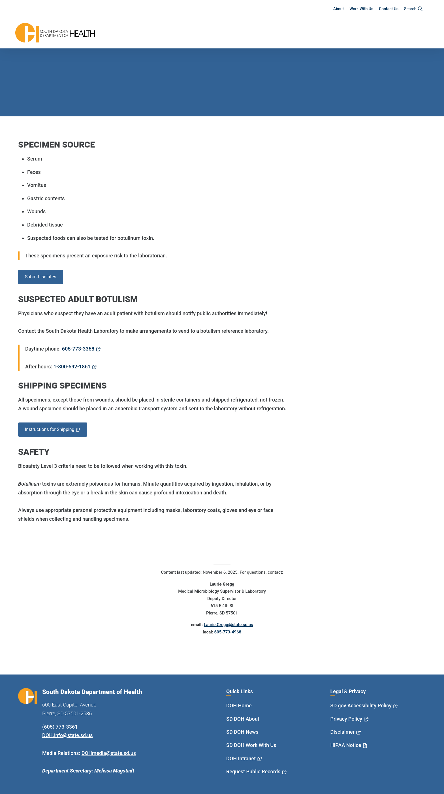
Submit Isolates (40, 276)
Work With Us (361, 9)
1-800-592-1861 (72, 367)
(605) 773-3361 (60, 727)
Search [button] (413, 9)
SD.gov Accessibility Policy (361, 705)
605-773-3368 (78, 349)
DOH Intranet (241, 758)
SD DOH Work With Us (251, 745)
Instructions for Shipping (49, 429)
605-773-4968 (227, 632)
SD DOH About (242, 719)
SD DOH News (242, 732)
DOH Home (239, 705)
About (338, 9)
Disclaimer (342, 732)
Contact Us (388, 9)
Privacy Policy (346, 719)
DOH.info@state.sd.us (67, 735)
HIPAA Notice (345, 745)
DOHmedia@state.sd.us (109, 753)
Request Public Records (253, 771)
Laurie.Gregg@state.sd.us (228, 624)
